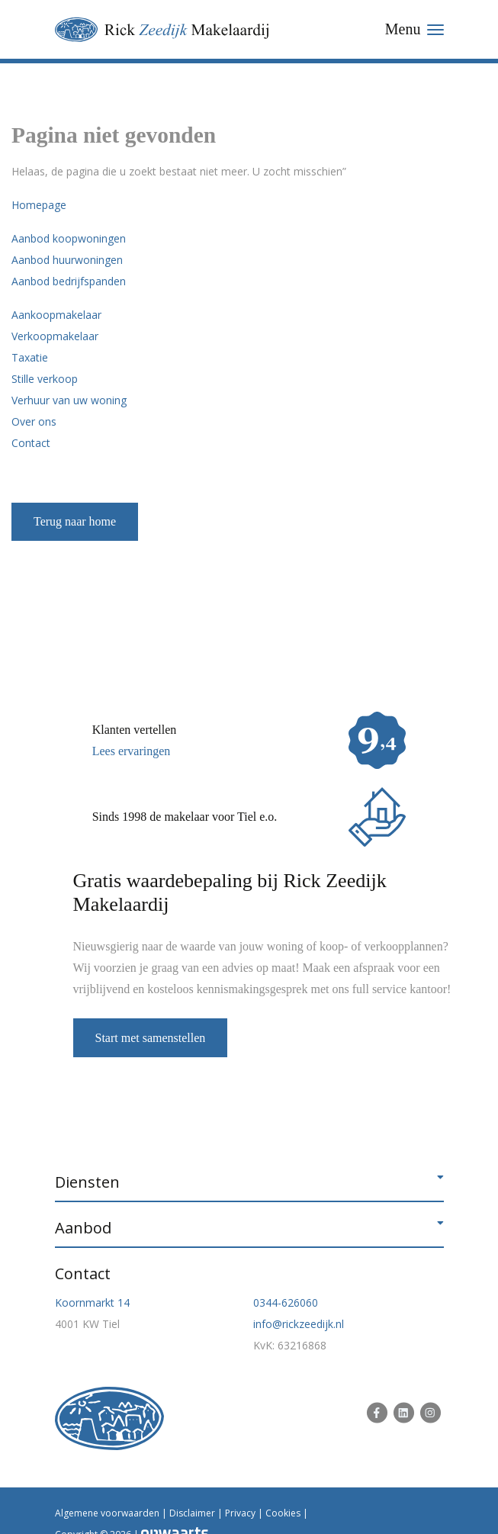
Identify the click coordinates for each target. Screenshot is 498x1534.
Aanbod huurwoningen (67, 259)
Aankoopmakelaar (56, 314)
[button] (249, 1182)
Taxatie (29, 357)
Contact (30, 443)
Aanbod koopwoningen (68, 238)
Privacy (240, 1513)
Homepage (38, 205)
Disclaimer (192, 1513)
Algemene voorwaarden (107, 1513)
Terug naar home (75, 521)
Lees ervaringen (131, 750)
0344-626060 (285, 1302)
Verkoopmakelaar (54, 336)
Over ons (33, 421)
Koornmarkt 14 (92, 1302)
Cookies (282, 1513)
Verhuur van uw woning (69, 400)
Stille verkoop (44, 378)
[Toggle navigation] (414, 29)
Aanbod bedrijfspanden (68, 281)
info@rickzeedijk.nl (298, 1324)
